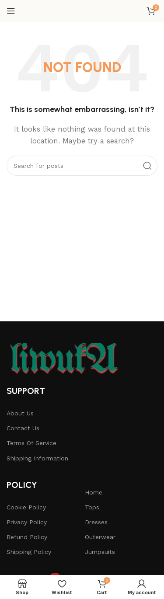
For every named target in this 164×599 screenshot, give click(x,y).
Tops (92, 507)
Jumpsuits (100, 551)
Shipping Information (37, 458)
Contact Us (23, 428)
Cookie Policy (26, 507)
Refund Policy (27, 536)
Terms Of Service (31, 442)
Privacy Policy (27, 522)
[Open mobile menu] (11, 11)
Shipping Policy (29, 551)
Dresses (96, 522)
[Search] (82, 166)
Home (93, 492)
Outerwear (100, 536)
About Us (20, 413)
